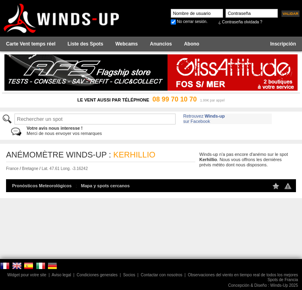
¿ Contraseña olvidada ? (240, 22)
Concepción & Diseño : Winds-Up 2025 (263, 285)
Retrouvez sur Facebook (204, 119)
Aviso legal (61, 275)
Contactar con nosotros (161, 275)
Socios (129, 275)
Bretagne (30, 168)
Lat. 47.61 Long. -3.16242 (64, 168)
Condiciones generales (97, 275)
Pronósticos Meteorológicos (42, 185)
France (12, 168)
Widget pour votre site (26, 275)
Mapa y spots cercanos (105, 185)
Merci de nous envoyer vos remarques (64, 131)
